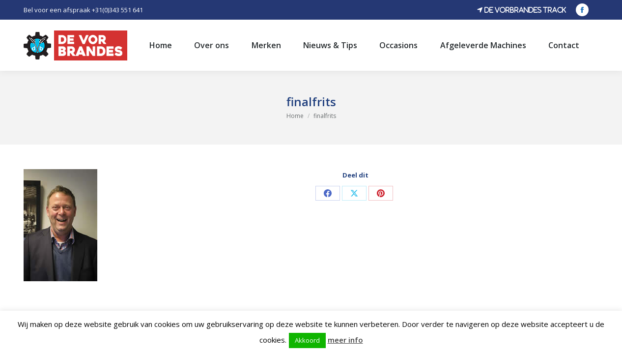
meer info (345, 340)
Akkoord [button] (307, 340)
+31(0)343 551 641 (117, 9)
